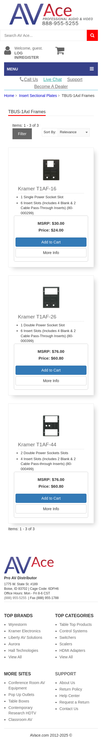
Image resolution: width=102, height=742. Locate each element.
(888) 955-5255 (15, 598)
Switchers (68, 637)
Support (74, 79)
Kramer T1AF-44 (37, 444)
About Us (67, 683)
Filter (22, 134)
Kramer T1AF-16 (37, 188)
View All (15, 657)
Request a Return (74, 702)
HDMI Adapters (72, 650)
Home (9, 95)
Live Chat (52, 79)
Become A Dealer (51, 86)
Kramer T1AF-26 (37, 317)
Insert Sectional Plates (38, 95)
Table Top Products (76, 624)
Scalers (66, 644)
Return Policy (71, 689)
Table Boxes (18, 701)
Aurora (14, 644)
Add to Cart (51, 242)
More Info (51, 252)
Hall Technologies (23, 650)
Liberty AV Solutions (25, 637)
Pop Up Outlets (21, 694)
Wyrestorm (17, 624)
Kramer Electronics (24, 631)
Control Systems (74, 631)
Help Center (70, 696)
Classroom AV (20, 719)
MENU (12, 69)
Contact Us (69, 709)
